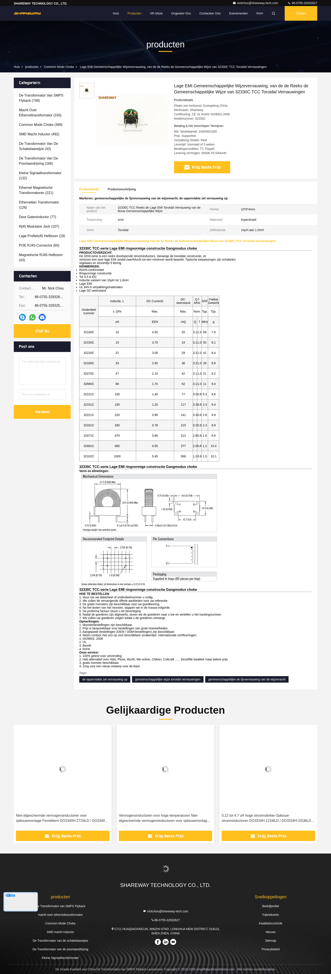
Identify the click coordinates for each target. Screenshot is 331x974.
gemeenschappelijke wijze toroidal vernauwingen (167, 679)
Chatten (301, 13)
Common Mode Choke (59, 67)
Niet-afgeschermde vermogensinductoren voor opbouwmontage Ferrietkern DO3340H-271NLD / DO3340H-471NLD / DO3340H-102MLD (62, 818)
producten (32, 67)
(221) (36, 190)
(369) (40, 125)
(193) (40, 112)
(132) (40, 175)
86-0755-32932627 (302, 3)
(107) (39, 226)
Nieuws (271, 932)
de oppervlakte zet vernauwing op (104, 679)
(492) (39, 134)
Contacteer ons (210, 13)
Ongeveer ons (181, 13)
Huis (116, 13)
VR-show (156, 13)
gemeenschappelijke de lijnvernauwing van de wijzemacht (247, 679)
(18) (42, 236)
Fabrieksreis (270, 914)
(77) (37, 217)
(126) (39, 204)
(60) (39, 245)
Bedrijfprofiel (270, 906)
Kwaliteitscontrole (270, 923)
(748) (41, 98)
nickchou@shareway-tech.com (256, 3)
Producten (134, 13)
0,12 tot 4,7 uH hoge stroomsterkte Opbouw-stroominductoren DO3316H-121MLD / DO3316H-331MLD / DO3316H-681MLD (267, 818)
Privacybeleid (271, 949)
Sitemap (270, 940)
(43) (38, 146)
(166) (38, 160)
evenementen (238, 13)
